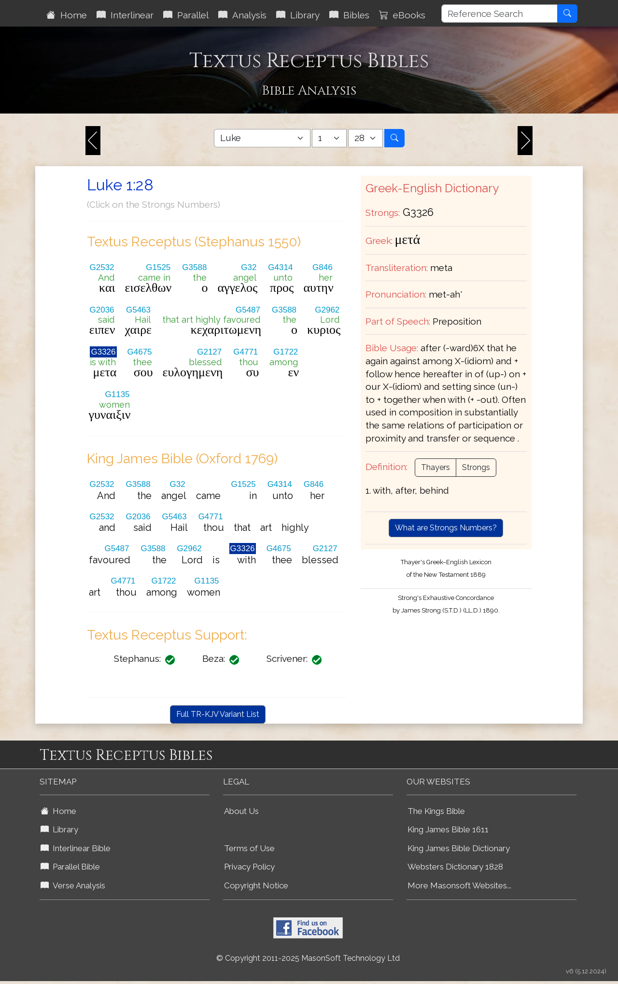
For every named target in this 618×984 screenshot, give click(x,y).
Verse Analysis (73, 885)
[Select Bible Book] (262, 138)
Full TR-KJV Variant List (217, 714)
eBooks (402, 15)
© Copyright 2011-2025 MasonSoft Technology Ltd (308, 958)
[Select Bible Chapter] (329, 138)
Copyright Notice (256, 885)
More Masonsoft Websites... (459, 885)
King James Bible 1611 (448, 829)
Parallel (186, 15)
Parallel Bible (70, 866)
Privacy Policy (249, 866)
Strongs (476, 467)
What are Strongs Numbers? (446, 527)
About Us (241, 811)
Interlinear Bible (76, 848)
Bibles (349, 15)
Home (66, 15)
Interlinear (125, 15)
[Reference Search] (499, 13)
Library (298, 15)
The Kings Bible (436, 811)
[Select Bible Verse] (365, 138)
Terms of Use (249, 848)
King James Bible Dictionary (458, 848)
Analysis (242, 15)
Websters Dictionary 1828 (455, 866)
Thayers (435, 467)
